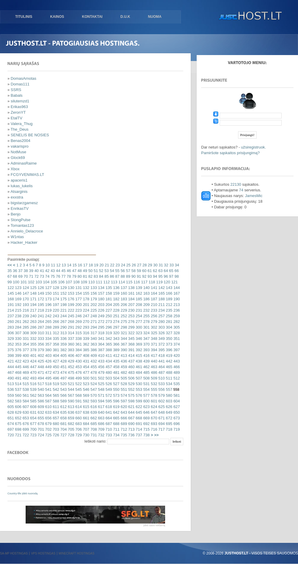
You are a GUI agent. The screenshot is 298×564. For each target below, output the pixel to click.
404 (55, 355)
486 (153, 372)
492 (25, 378)
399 (17, 355)
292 (78, 327)
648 (161, 412)
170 (25, 299)
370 (146, 344)
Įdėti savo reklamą (154, 525)
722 (25, 435)
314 (70, 333)
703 (55, 429)
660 (78, 418)
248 (93, 316)
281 (168, 321)
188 (161, 299)
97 (170, 276)
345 (130, 338)
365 (108, 344)
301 (146, 327)
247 (85, 316)
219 (48, 310)
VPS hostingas (43, 553)
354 (25, 344)
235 (168, 310)
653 (25, 418)
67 (9, 276)
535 (176, 384)
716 (153, 429)
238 (17, 316)
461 (138, 367)
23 (117, 265)
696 (176, 423)
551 (123, 389)
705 (70, 429)
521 (70, 384)
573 (115, 395)
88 (122, 276)
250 (108, 316)
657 (55, 418)
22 (111, 265)
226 (100, 310)
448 (40, 367)
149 (40, 293)
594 (100, 401)
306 (10, 333)
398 (10, 355)
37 (20, 270)
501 (93, 378)
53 (106, 270)
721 (17, 435)
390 (123, 350)
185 (138, 299)
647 (153, 412)
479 (100, 372)
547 (93, 389)
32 (165, 265)
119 (158, 282)
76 (57, 276)
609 (40, 406)
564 (48, 395)
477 (85, 372)
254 (138, 316)
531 (146, 384)
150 (48, 293)
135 (108, 287)
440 (153, 361)
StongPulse (21, 220)
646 (146, 412)
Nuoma (155, 17)
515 (25, 384)
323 (138, 333)
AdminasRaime (23, 163)
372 (161, 344)
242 (48, 316)
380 (48, 350)
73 (41, 276)
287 (40, 327)
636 (70, 412)
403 (48, 355)
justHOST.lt (249, 16)
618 (108, 406)
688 (115, 423)
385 (85, 350)
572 (108, 395)
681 (63, 423)
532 (153, 384)
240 (32, 316)
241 (40, 316)
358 (55, 344)
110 (91, 282)
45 (63, 270)
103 (38, 282)
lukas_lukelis (22, 186)
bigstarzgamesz (24, 203)
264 (40, 321)
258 (168, 316)
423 (25, 361)
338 (78, 338)
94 (154, 276)
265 (48, 321)
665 (115, 418)
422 (17, 361)
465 (168, 367)
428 (63, 361)
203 (100, 304)
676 (25, 423)
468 (17, 372)
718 (168, 429)
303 (161, 327)
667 (130, 418)
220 (55, 310)
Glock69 (18, 157)
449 (48, 367)
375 (10, 350)
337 (70, 338)
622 (138, 406)
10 (47, 265)
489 (176, 372)
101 (23, 282)
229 (123, 310)
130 (70, 287)
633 (48, 412)
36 (14, 270)
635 (63, 412)
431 (85, 361)
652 (17, 418)
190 (176, 299)
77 (63, 276)
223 (78, 310)
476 (78, 372)
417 (153, 355)
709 (100, 429)
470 (32, 372)
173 (48, 299)
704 (63, 429)
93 (149, 276)
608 (32, 406)
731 (93, 435)
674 (10, 423)
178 (85, 299)
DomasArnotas (23, 78)
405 (63, 355)
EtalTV (16, 118)
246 (78, 316)
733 (108, 435)
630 (25, 412)
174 (55, 299)
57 (127, 270)
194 (32, 304)
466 (176, 367)
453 (78, 367)
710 (108, 429)
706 (78, 429)
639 (93, 412)
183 (123, 299)
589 (63, 401)
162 (138, 293)
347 (146, 338)
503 (108, 378)
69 (20, 276)
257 (161, 316)
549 (108, 389)
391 (130, 350)
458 (115, 367)
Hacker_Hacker (24, 242)
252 (123, 316)
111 (98, 282)
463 (153, 367)
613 (70, 406)
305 (176, 327)
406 (70, 355)
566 (63, 395)
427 (55, 361)
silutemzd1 (20, 101)
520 (63, 384)
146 (17, 293)
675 (17, 423)
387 (100, 350)
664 (108, 418)
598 (130, 401)
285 (25, 327)
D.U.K (125, 17)
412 (115, 355)
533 (161, 384)
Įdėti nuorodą (30, 493)
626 (168, 406)
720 (10, 435)
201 (85, 304)
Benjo (16, 214)
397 (176, 350)
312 (55, 333)
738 (146, 435)
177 (78, 299)
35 (9, 270)
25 (128, 265)
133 (93, 287)
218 (40, 310)
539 (32, 389)
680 (55, 423)
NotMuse (18, 152)
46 (68, 270)
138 (130, 287)
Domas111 (20, 84)
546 (85, 389)
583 (17, 401)
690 (130, 423)
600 (146, 401)
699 (25, 429)
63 (160, 270)
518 (48, 384)
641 (108, 412)
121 (174, 282)
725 (48, 435)
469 (25, 372)
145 (10, 293)
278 (146, 321)
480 (108, 372)
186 (146, 299)
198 (63, 304)
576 (138, 395)
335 (55, 338)
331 (25, 338)
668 (138, 418)
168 (10, 299)
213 (176, 304)
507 (138, 378)
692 (146, 423)
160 (123, 293)
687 (108, 423)
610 (48, 406)
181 (108, 299)
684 (85, 423)
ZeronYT (18, 112)
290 (63, 327)
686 (100, 423)
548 (100, 389)
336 (63, 338)
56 (122, 270)
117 (144, 282)
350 (168, 338)
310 (40, 333)
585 (32, 401)
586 (40, 401)
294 (93, 327)
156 (93, 293)
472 (48, 372)
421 (10, 361)
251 (115, 316)
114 (121, 282)
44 (57, 270)
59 (138, 270)
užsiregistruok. (253, 147)
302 (153, 327)
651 (10, 418)
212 (168, 304)
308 (25, 333)
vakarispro (20, 146)
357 (48, 344)
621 (130, 406)
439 (146, 361)
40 (36, 270)
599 (138, 401)
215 (17, 310)
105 (53, 282)
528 (123, 384)
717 (161, 429)
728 (70, 435)
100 (15, 282)
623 (146, 406)
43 (52, 270)
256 (153, 316)
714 (138, 429)
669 (146, 418)
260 (10, 321)
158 (108, 293)
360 (70, 344)
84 (100, 276)
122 (10, 287)
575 (130, 395)
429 (70, 361)
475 (70, 372)
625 (161, 406)
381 (55, 350)
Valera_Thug (21, 123)
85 (106, 276)
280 (161, 321)
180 (100, 299)
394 (153, 350)
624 (153, 406)
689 (123, 423)
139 (138, 287)
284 (17, 327)
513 (10, 384)
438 (138, 361)
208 (138, 304)
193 (25, 304)
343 (115, 338)
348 (153, 338)
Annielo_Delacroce (26, 231)
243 (55, 316)
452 (70, 367)
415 (138, 355)
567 (70, 395)
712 (123, 429)
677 (32, 423)
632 (40, 412)
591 (78, 401)
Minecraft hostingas (76, 553)
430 (78, 361)
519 (55, 384)
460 (130, 367)
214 (10, 310)
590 (70, 401)
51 (95, 270)
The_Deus (20, 129)
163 (146, 293)
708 (93, 429)
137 (123, 287)
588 (55, 401)
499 (78, 378)
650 (176, 412)
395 (161, 350)
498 (70, 378)
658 (63, 418)
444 (10, 367)
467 (10, 372)
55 (116, 270)
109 (83, 282)
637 (78, 412)
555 (153, 389)
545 (78, 389)
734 (115, 435)
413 (123, 355)
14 (68, 265)
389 (115, 350)
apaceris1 (19, 180)
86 (111, 276)
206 (123, 304)
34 (176, 265)
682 (70, 423)
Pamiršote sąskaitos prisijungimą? (230, 153)
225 (93, 310)
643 (123, 412)
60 (143, 270)
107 (68, 282)
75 (52, 276)
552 (130, 389)
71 (30, 276)
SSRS (16, 90)
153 (70, 293)
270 (85, 321)
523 (85, 384)
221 (63, 310)
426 (48, 361)
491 (17, 378)
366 (115, 344)
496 (55, 378)
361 (78, 344)
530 (138, 384)
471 (40, 372)
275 (123, 321)
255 (146, 316)
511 (168, 378)
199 (70, 304)
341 (100, 338)
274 (115, 321)
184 (130, 299)
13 (63, 265)
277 (138, 321)
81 (84, 276)
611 (55, 406)
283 (10, 327)
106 (60, 282)
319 (108, 333)
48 (79, 270)
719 (176, 429)
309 (32, 333)
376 (17, 350)
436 (123, 361)
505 (123, 378)
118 (151, 282)
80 (79, 276)
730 (85, 435)
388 (108, 350)
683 (78, 423)
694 (161, 423)
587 (48, 401)
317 (93, 333)
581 (176, 395)
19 (95, 265)
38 (25, 270)
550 (115, 389)
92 (143, 276)
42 (46, 270)
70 (25, 276)
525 (100, 384)
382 (63, 350)
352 (10, 344)
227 (108, 310)
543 (63, 389)
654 (32, 418)
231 (138, 310)
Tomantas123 (22, 225)
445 (17, 367)
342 (108, 338)
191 (10, 304)
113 (113, 282)
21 (106, 265)
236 (176, 310)
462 (146, 367)
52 (100, 270)
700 (32, 429)
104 (45, 282)
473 (55, 372)
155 (85, 293)
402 (40, 355)
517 (40, 384)
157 (100, 293)
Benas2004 (20, 140)
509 (153, 378)
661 (85, 418)
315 (78, 333)
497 (63, 378)
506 (130, 378)
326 (161, 333)
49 (84, 270)
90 (133, 276)
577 (146, 395)
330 (17, 338)
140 (146, 287)
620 (123, 406)
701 (40, 429)
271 (93, 321)
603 (168, 401)
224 (85, 310)
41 (41, 270)
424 (32, 361)
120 (166, 282)
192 (17, 304)
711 (115, 429)
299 (130, 327)
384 (78, 350)
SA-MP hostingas (14, 553)
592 (85, 401)
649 (168, 412)
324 (146, 333)
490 (10, 378)
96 (165, 276)
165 (161, 293)
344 (123, 338)
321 (123, 333)
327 (168, 333)
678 (40, 423)
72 (36, 276)
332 (32, 338)
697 (10, 429)
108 (76, 282)
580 (168, 395)
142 (161, 287)
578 (153, 395)
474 (63, 372)
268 (70, 321)
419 (168, 355)
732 (100, 435)
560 (17, 395)
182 (115, 299)
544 (70, 389)
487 (161, 372)
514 (17, 384)
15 (74, 265)
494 (40, 378)
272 (100, 321)
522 (78, 384)
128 (55, 287)
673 (176, 418)
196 (48, 304)
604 (176, 401)
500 (85, 378)
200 (78, 304)
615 (85, 406)
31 (160, 265)
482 (123, 372)
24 (122, 265)
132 (85, 287)
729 (78, 435)
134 (100, 287)
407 (78, 355)
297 (115, 327)
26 (133, 265)
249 (100, 316)
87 (116, 276)
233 (153, 310)
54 (111, 270)
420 (176, 355)
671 (161, 418)
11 (52, 265)
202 (93, 304)
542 (55, 389)
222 (70, 310)
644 (130, 412)
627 (176, 406)
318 (100, 333)
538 (25, 389)
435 (115, 361)
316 (85, 333)
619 (115, 406)
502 (100, 378)
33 (171, 265)
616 (93, 406)
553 (138, 389)
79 (73, 276)
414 (130, 355)
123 (17, 287)
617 (100, 406)
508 (146, 378)
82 (90, 276)
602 (161, 401)
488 (168, 372)
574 (123, 395)
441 (161, 361)
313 (63, 333)
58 (133, 270)
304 (168, 327)
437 (130, 361)
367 (123, 344)
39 (30, 270)
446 (25, 367)
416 (146, 355)
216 (25, 310)
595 (108, 401)
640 (100, 412)
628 (10, 412)
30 (155, 265)
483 (130, 372)
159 (115, 293)
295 (100, 327)
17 (85, 265)
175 (63, 299)
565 (55, 395)
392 (138, 350)
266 (55, 321)
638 (85, 412)
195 (40, 304)
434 (108, 361)
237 (10, 316)
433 (100, 361)
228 (115, 310)
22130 (235, 184)
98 (176, 276)
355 (32, 344)
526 (108, 384)
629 (17, 412)
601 (153, 401)
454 (85, 367)
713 (130, 429)
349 (161, 338)
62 (154, 270)
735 (123, 435)
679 (48, 423)
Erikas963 (19, 106)
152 (63, 293)
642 (115, 412)
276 (130, 321)
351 (176, 338)
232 (146, 310)
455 (93, 367)
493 (32, 378)
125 (32, 287)
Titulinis (23, 17)
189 (168, 299)
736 (130, 435)
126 (40, 287)
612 (63, 406)
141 (153, 287)
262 (25, 321)
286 (32, 327)
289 (55, 327)
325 (153, 333)
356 (40, 344)
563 (40, 395)
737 (138, 435)
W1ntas (17, 237)
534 (168, 384)
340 (93, 338)
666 (123, 418)
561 (25, 395)
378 (32, 350)
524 (93, 384)
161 (130, 293)
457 (108, 367)
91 (138, 276)
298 (123, 327)
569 (85, 395)
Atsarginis (18, 191)
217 (32, 310)
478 (93, 372)
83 (95, 276)
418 (161, 355)
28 (144, 265)
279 (153, 321)
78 (68, 276)
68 (14, 276)
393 (146, 350)
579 (161, 395)
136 (115, 287)
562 (32, 395)
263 (32, 321)
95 (160, 276)
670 (153, 418)
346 (138, 338)
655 (40, 418)
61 (149, 270)
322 (130, 333)
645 (138, 412)
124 (25, 287)
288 (48, 327)
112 (106, 282)
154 (78, 293)
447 (32, 367)
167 (176, 293)
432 (93, 361)
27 (138, 265)
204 (108, 304)
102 (30, 282)
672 (168, 418)
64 (165, 270)
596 (115, 401)
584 (25, 401)
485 (146, 372)
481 (115, 372)
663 (100, 418)
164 (153, 293)
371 (153, 344)
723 (32, 435)
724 (40, 435)
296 (108, 327)
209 (146, 304)
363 (93, 344)
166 (168, 293)
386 (93, 350)
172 (40, 299)
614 (78, 406)
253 (130, 316)
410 (100, 355)
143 (168, 287)
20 (101, 265)
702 (48, 429)
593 (93, 401)
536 (10, 389)
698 (17, 429)
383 (70, 350)
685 (93, 423)
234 (161, 310)
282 (176, 321)
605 (10, 406)
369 (138, 344)
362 (85, 344)
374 (176, 344)
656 (48, 418)
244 (63, 316)
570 (93, 395)
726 (55, 435)
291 (70, 327)
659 (70, 418)
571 (100, 395)
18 (90, 265)
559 (10, 395)
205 (115, 304)
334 (48, 338)
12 (57, 265)
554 (146, 389)
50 (90, 270)
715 (146, 429)
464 (161, 367)
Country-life (14, 493)
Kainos (57, 17)
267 (63, 321)
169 (17, 299)
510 (161, 378)
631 (32, 412)
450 (55, 367)
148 (32, 293)
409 (93, 355)
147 (25, 293)
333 (40, 338)
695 (168, 423)
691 (138, 423)
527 (115, 384)
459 (123, 367)
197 (55, 304)
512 (176, 378)
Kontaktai (92, 17)
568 (78, 395)
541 (48, 389)
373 (168, 344)
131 (78, 287)
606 (17, 406)
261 (17, 321)
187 (153, 299)
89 (127, 276)
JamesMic (254, 195)
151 (55, 293)
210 (153, 304)
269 (78, 321)
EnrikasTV (20, 208)
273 (108, 321)
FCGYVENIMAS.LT (27, 174)
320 (115, 333)
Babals (17, 95)
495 (48, 378)
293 (85, 327)
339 (85, 338)
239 (25, 316)
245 (70, 316)
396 (168, 350)
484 (138, 372)
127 (48, 287)
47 (73, 270)
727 (63, 435)
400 (25, 355)
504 (115, 378)
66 (176, 270)
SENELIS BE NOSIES (30, 135)
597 (123, 401)
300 (138, 327)
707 (85, 429)
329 (10, 338)
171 (32, 299)
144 (176, 287)
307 (17, 333)
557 (168, 389)
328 (176, 333)
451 (63, 367)
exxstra (17, 197)
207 (130, 304)
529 (130, 384)
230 (130, 310)
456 (100, 367)
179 (93, 299)
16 (79, 265)
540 (40, 389)
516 (32, 384)
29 (149, 265)
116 (136, 282)
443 (176, 361)
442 (168, 361)
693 (153, 423)
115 (128, 282)
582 (10, 401)
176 (70, 299)
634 (55, 412)
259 (176, 316)
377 (25, 350)
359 (63, 344)
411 (108, 355)
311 (48, 333)
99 (9, 282)
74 (46, 276)
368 (130, 344)
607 (25, 406)
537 (17, 389)
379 (40, 350)
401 (32, 355)
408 (85, 355)
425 (40, 361)
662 (93, 418)
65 (170, 270)
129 (63, 287)
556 (161, 389)
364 (100, 344)
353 (17, 344)
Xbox (15, 169)
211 (161, 304)
